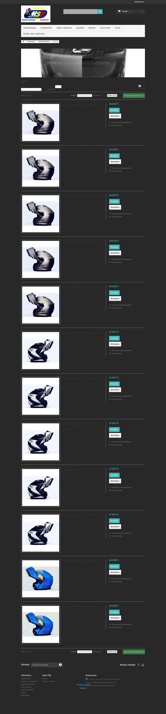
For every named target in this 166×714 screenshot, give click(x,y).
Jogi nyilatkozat (26, 687)
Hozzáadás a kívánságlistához (121, 122)
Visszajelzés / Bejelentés (29, 681)
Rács (139, 87)
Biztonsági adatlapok (28, 684)
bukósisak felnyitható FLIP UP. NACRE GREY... (82, 105)
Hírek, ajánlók (64, 28)
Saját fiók (46, 675)
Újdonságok (29, 28)
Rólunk (23, 692)
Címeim (44, 678)
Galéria (80, 28)
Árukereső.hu (83, 702)
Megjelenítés (50, 86)
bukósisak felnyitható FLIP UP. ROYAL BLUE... (82, 561)
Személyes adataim (48, 681)
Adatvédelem (25, 695)
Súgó (117, 28)
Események (46, 28)
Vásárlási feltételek (27, 689)
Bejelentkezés (139, 2)
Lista (143, 87)
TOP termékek (25, 678)
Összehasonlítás (116, 125)
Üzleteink (105, 28)
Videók (91, 28)
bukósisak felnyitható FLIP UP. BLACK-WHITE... (82, 333)
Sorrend (23, 86)
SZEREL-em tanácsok (34, 34)
